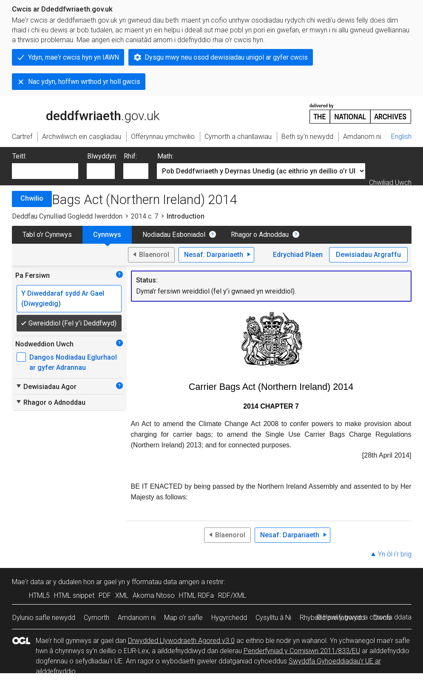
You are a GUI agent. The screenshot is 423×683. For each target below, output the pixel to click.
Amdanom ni (137, 618)
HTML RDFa (196, 595)
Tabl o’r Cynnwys (47, 235)
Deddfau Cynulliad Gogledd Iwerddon (67, 216)
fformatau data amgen (165, 582)
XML (121, 595)
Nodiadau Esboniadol (173, 235)
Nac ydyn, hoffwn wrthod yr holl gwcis (84, 82)
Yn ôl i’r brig (395, 554)
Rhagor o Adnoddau (260, 235)
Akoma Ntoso (154, 595)
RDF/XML (232, 595)
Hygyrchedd (229, 618)
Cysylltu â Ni (273, 618)
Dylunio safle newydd (43, 618)
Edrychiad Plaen (298, 255)
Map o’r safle (183, 618)
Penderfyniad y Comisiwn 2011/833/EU (302, 651)
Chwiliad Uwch (390, 183)
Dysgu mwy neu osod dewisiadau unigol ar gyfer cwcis (226, 57)
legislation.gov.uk (79, 113)
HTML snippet (74, 595)
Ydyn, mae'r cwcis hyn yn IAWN (73, 57)
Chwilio (31, 198)
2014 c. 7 (144, 216)
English (401, 137)
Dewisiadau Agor (46, 386)
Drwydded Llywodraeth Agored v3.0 (181, 641)
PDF (105, 595)
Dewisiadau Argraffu (368, 255)
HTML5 (39, 595)
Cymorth (96, 618)
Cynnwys (107, 235)
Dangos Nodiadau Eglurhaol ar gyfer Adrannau (73, 362)
